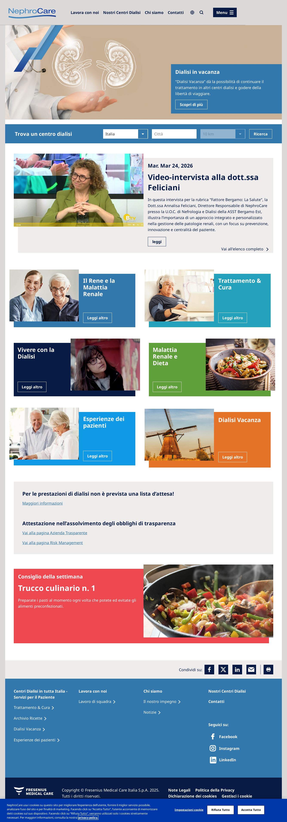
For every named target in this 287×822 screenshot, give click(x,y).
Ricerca (261, 133)
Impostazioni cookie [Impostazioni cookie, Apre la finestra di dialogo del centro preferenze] (189, 810)
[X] (225, 748)
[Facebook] (209, 669)
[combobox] (154, 134)
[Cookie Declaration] (194, 796)
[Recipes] (32, 718)
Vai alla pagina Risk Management (52, 542)
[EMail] (251, 669)
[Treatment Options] (36, 707)
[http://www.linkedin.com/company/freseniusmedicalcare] (224, 760)
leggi (157, 241)
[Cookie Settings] (239, 796)
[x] (223, 669)
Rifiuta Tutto (220, 810)
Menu (221, 12)
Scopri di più (191, 104)
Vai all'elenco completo (242, 248)
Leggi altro (97, 317)
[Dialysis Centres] (85, 12)
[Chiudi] (280, 809)
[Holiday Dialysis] (31, 729)
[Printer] (268, 669)
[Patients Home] (46, 694)
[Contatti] (176, 12)
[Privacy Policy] (216, 790)
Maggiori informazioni (42, 503)
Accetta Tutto (251, 810)
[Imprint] (181, 790)
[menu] (225, 12)
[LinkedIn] (237, 669)
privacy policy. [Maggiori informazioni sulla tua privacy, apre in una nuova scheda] (88, 817)
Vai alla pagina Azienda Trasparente (54, 532)
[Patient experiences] (39, 740)
